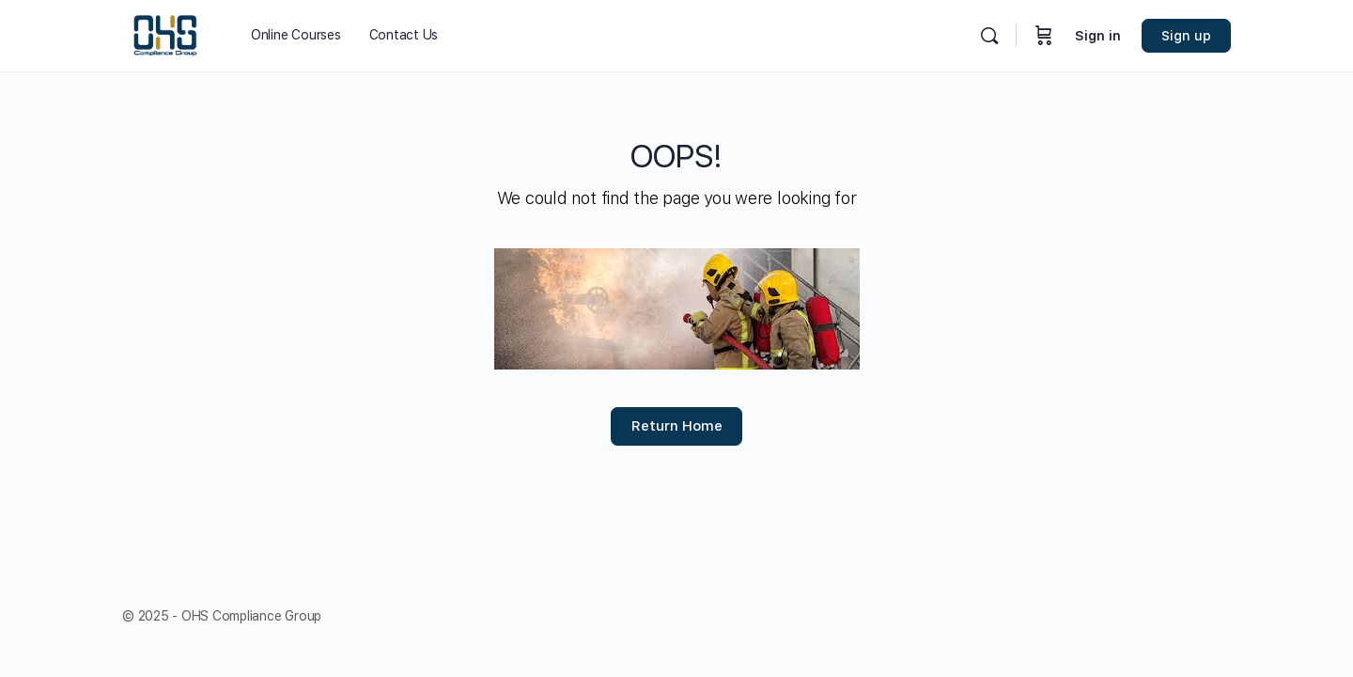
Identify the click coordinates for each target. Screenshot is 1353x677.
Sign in (1098, 35)
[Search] (989, 35)
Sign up (1186, 35)
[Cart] (1044, 35)
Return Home (677, 425)
